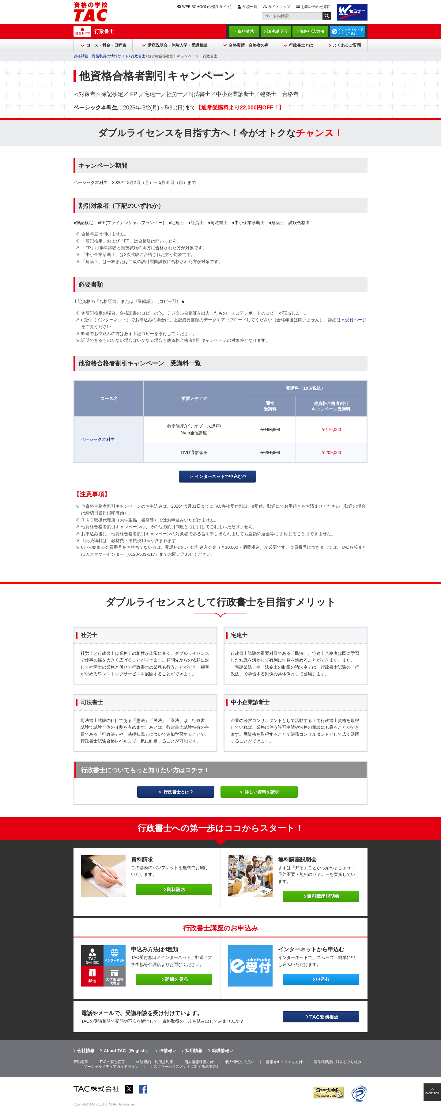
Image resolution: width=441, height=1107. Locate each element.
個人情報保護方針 (199, 1062)
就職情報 (220, 1050)
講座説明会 (277, 31)
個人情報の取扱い (239, 1062)
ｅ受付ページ (354, 319)
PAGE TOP (432, 1093)
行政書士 (104, 31)
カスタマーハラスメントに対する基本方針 (185, 1066)
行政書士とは (301, 45)
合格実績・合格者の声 (249, 45)
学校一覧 (250, 7)
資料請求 (245, 31)
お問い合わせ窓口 (316, 7)
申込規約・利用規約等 (154, 1062)
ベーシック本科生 (98, 439)
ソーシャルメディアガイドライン (111, 1066)
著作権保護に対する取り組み (337, 1062)
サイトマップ (279, 7)
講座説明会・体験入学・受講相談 (177, 45)
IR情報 (165, 1050)
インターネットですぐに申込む (350, 31)
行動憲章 (81, 1062)
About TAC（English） (127, 1050)
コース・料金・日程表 (106, 45)
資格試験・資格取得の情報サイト (101, 56)
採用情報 (193, 1050)
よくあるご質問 (347, 45)
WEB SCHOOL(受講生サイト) (207, 7)
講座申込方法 (312, 31)
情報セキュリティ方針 (284, 1062)
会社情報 (85, 1050)
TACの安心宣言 (112, 1062)
